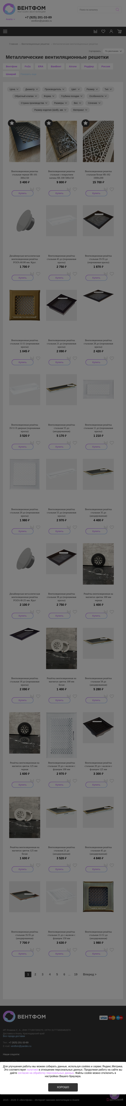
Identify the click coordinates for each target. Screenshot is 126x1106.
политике (32, 1069)
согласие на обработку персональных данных (46, 1073)
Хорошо (63, 1087)
